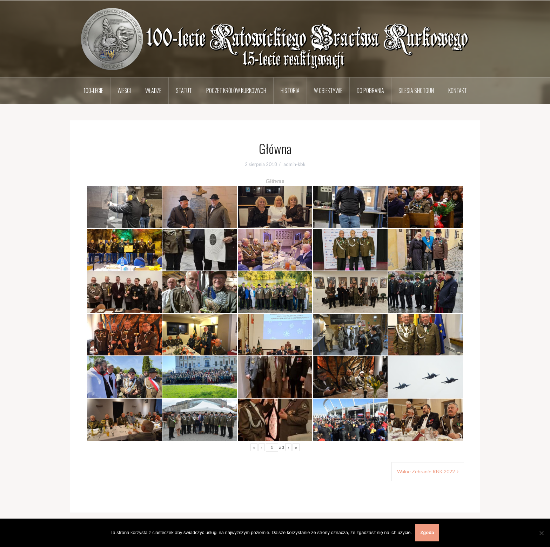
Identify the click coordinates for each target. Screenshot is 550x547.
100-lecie (93, 90)
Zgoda (427, 532)
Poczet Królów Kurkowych (236, 90)
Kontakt (457, 90)
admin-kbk (294, 164)
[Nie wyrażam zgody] (541, 532)
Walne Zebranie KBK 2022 (426, 471)
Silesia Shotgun (416, 90)
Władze (153, 90)
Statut (184, 90)
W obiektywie (328, 90)
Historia (290, 90)
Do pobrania (370, 90)
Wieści (124, 90)
